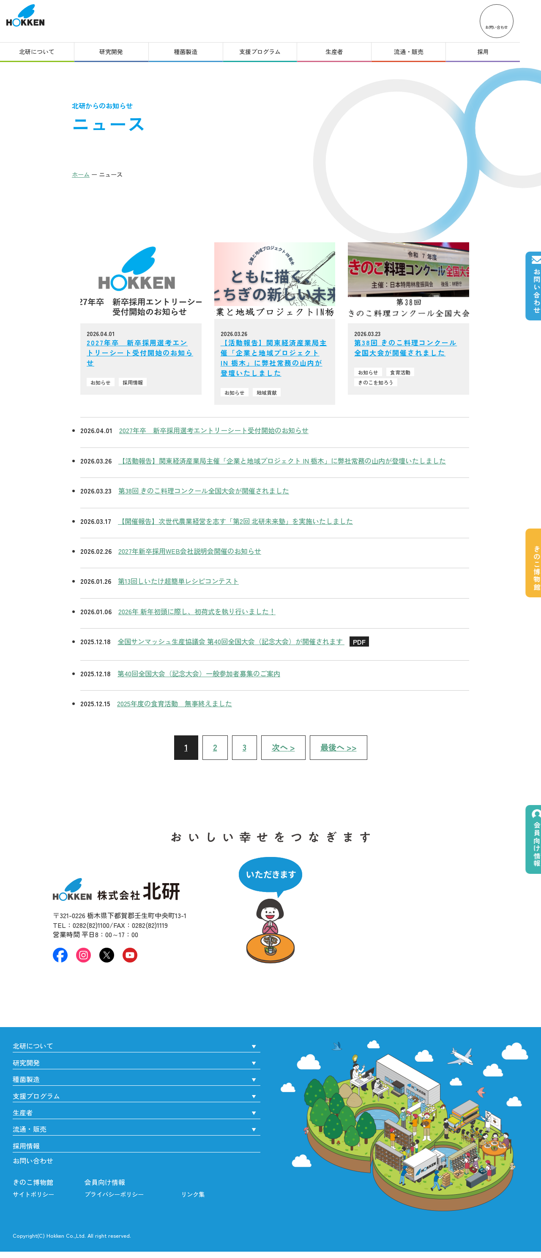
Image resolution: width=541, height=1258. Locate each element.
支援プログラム (270, 54)
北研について (38, 54)
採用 (502, 54)
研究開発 (116, 54)
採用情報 (26, 1146)
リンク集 (193, 1194)
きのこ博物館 (33, 1182)
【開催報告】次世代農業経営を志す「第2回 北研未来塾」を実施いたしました (235, 521)
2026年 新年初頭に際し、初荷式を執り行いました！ (197, 611)
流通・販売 (425, 54)
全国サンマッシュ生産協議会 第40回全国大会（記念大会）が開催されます (243, 641)
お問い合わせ (33, 1160)
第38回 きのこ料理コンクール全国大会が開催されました (203, 490)
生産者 (348, 54)
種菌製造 (193, 54)
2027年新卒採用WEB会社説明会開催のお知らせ (189, 551)
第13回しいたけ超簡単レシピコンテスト (178, 581)
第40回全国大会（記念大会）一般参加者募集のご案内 (198, 673)
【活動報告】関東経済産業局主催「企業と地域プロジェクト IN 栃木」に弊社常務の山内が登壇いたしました (282, 460)
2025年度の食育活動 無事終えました (174, 703)
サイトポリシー (33, 1194)
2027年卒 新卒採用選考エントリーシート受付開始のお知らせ (214, 430)
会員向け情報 (105, 1182)
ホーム (81, 174)
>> (338, 747)
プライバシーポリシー (114, 1194)
